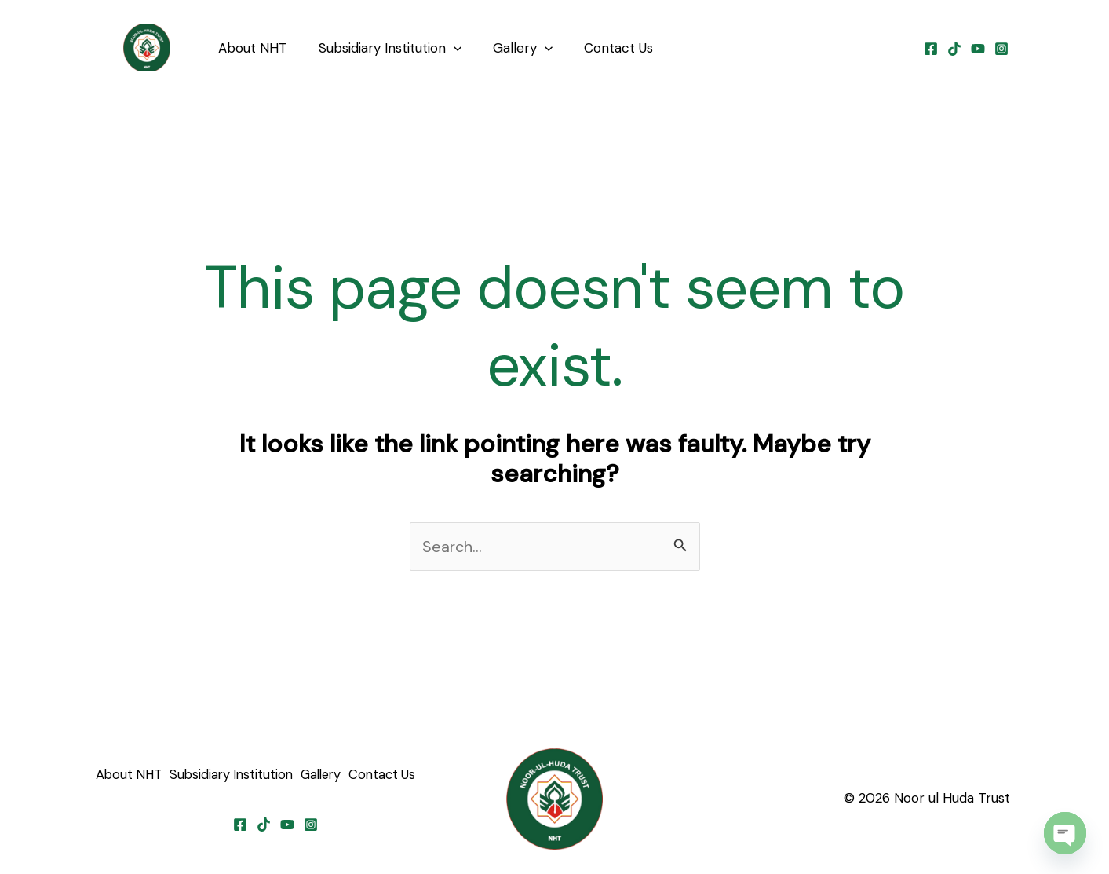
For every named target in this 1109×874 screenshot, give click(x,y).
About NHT (250, 48)
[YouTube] (978, 49)
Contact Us (602, 48)
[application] (446, 48)
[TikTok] (954, 49)
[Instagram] (1001, 49)
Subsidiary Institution (383, 48)
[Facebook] (931, 49)
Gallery (511, 48)
